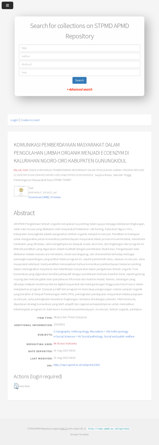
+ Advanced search (79, 89)
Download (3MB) (39, 197)
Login (14, 120)
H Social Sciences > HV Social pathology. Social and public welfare (94, 336)
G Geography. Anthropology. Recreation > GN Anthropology (91, 331)
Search (79, 80)
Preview (56, 197)
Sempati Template (79, 434)
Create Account (30, 120)
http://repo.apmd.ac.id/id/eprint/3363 (77, 365)
